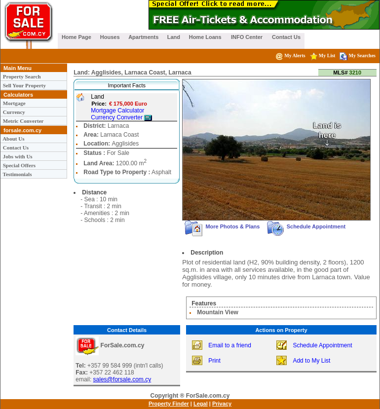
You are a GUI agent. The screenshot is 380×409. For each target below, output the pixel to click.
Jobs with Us (17, 156)
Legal (200, 404)
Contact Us (15, 147)
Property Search (21, 76)
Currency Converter (121, 117)
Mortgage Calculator (117, 110)
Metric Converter (22, 121)
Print (214, 360)
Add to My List (311, 360)
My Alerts (290, 55)
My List (323, 55)
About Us (12, 139)
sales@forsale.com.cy (122, 379)
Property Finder (169, 404)
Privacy (221, 404)
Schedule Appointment (306, 226)
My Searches (358, 55)
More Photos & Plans (224, 226)
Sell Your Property (23, 85)
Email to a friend (229, 345)
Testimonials (16, 174)
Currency (13, 112)
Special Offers (18, 165)
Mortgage (13, 103)
